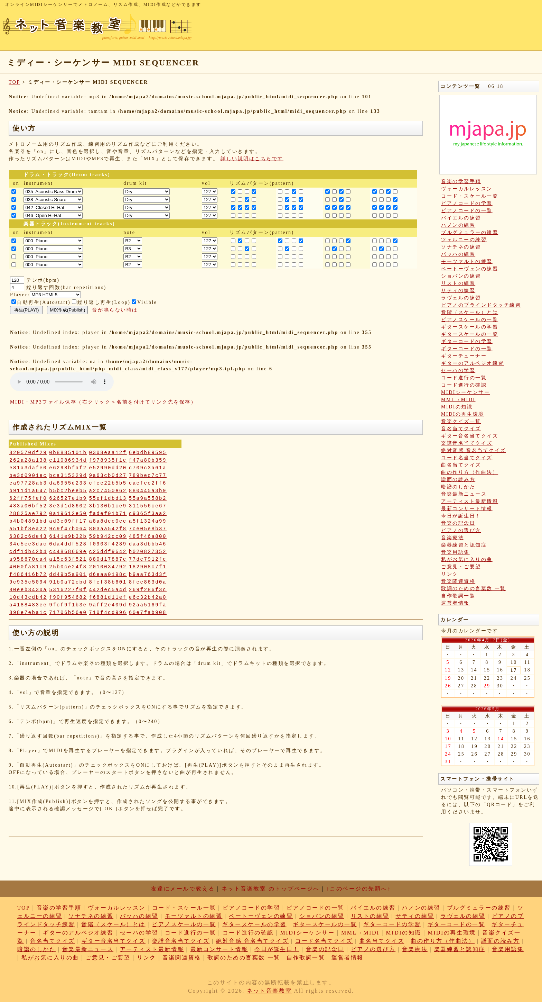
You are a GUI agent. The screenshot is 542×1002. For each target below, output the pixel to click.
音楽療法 (452, 537)
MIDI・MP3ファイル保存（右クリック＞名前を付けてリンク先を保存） (103, 402)
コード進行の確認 (464, 385)
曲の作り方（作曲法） (469, 472)
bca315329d (68, 475)
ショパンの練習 (461, 276)
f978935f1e (108, 460)
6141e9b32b (68, 536)
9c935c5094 (28, 582)
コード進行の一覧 (464, 377)
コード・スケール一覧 (469, 196)
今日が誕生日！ (461, 515)
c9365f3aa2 (148, 513)
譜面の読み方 (458, 479)
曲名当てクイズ (461, 465)
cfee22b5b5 (108, 483)
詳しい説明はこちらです (252, 158)
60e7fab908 (148, 612)
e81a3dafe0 (28, 468)
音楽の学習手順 (461, 181)
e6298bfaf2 (68, 468)
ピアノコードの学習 (467, 203)
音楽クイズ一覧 (461, 421)
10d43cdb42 (28, 597)
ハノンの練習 (458, 225)
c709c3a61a (148, 468)
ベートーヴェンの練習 (469, 268)
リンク (449, 574)
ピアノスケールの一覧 (469, 319)
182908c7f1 (148, 567)
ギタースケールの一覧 (469, 334)
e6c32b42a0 (148, 597)
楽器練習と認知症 (464, 545)
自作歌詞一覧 (458, 595)
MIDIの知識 (457, 406)
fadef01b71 (108, 513)
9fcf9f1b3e (68, 605)
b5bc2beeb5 (68, 491)
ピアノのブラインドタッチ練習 (481, 305)
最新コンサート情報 (467, 508)
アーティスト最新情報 (469, 501)
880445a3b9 (148, 491)
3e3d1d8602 (68, 506)
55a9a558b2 (148, 498)
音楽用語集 (455, 552)
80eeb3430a (28, 590)
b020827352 (148, 551)
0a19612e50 (68, 513)
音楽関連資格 (458, 581)
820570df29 (28, 452)
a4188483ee (28, 605)
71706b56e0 (68, 612)
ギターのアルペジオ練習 (472, 363)
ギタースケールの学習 (469, 327)
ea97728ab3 (28, 483)
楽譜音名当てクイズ (467, 443)
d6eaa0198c (108, 574)
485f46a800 (148, 536)
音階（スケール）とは (469, 312)
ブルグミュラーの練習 (469, 232)
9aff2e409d (108, 605)
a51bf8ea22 (28, 529)
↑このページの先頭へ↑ (358, 889)
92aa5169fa (148, 605)
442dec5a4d (108, 590)
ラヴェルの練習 (461, 297)
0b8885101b (68, 452)
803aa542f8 (108, 529)
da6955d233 (68, 483)
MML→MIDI (458, 399)
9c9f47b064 (68, 529)
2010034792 (108, 567)
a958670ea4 (28, 559)
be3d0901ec (28, 475)
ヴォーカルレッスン (467, 188)
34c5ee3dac (28, 544)
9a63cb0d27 (108, 475)
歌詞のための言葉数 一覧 (473, 588)
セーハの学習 (458, 370)
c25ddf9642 (108, 551)
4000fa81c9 (28, 567)
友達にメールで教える (183, 889)
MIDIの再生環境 (462, 414)
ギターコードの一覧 (467, 348)
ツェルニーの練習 (464, 239)
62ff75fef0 (28, 498)
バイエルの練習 (461, 217)
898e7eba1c (28, 612)
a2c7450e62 (108, 491)
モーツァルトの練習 (467, 261)
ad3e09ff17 (68, 521)
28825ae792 (28, 513)
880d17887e (108, 559)
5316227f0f (68, 590)
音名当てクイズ (461, 428)
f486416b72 (28, 574)
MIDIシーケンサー (465, 392)
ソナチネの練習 (461, 247)
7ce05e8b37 (148, 529)
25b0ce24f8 (68, 567)
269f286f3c (148, 590)
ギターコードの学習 (467, 341)
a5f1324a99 (148, 521)
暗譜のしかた (458, 486)
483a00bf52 (28, 506)
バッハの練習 (458, 254)
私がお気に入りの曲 (467, 559)
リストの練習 (458, 283)
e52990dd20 (108, 468)
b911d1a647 (28, 491)
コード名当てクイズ (467, 457)
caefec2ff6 (148, 483)
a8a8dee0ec (108, 521)
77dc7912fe (148, 559)
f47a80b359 (148, 460)
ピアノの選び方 (461, 530)
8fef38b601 (108, 582)
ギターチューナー (464, 356)
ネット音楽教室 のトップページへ (271, 889)
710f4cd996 (108, 612)
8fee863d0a (148, 582)
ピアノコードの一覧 (467, 210)
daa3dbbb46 (148, 544)
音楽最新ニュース (464, 494)
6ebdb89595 (148, 452)
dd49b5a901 (68, 574)
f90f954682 (68, 597)
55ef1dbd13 (108, 498)
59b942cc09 (108, 536)
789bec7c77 (148, 475)
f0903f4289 (108, 544)
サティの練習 (458, 290)
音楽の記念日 (458, 523)
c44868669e (68, 551)
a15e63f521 (68, 559)
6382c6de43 (28, 536)
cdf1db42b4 (28, 551)
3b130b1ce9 (108, 506)
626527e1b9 (68, 498)
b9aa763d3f (148, 574)
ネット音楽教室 (269, 991)
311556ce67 (148, 506)
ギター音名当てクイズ (469, 436)
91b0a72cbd (68, 582)
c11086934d (68, 460)
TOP (14, 82)
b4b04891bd (28, 521)
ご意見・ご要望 (461, 566)
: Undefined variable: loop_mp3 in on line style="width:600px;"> (62, 381)
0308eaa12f (108, 452)
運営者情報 (455, 603)
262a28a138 (28, 460)
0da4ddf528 (68, 544)
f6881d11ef (108, 597)
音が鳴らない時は (115, 310)
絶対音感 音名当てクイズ (473, 450)
